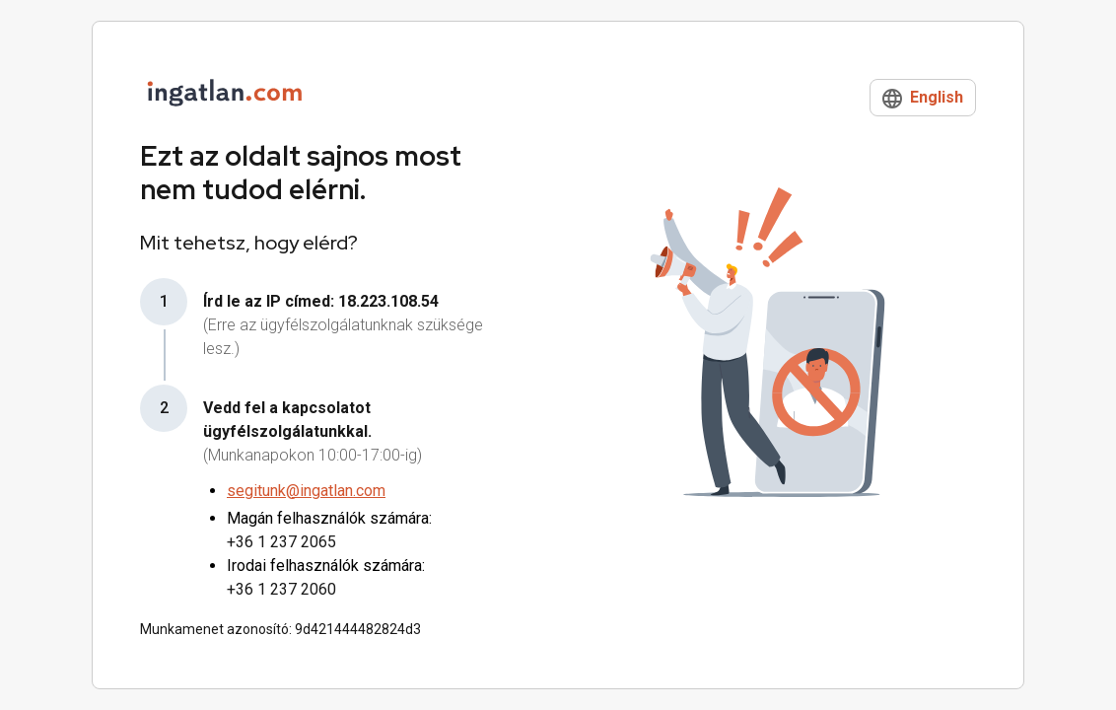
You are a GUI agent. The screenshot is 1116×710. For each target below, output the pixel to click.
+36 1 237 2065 (281, 541)
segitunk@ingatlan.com (306, 490)
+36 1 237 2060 (281, 589)
